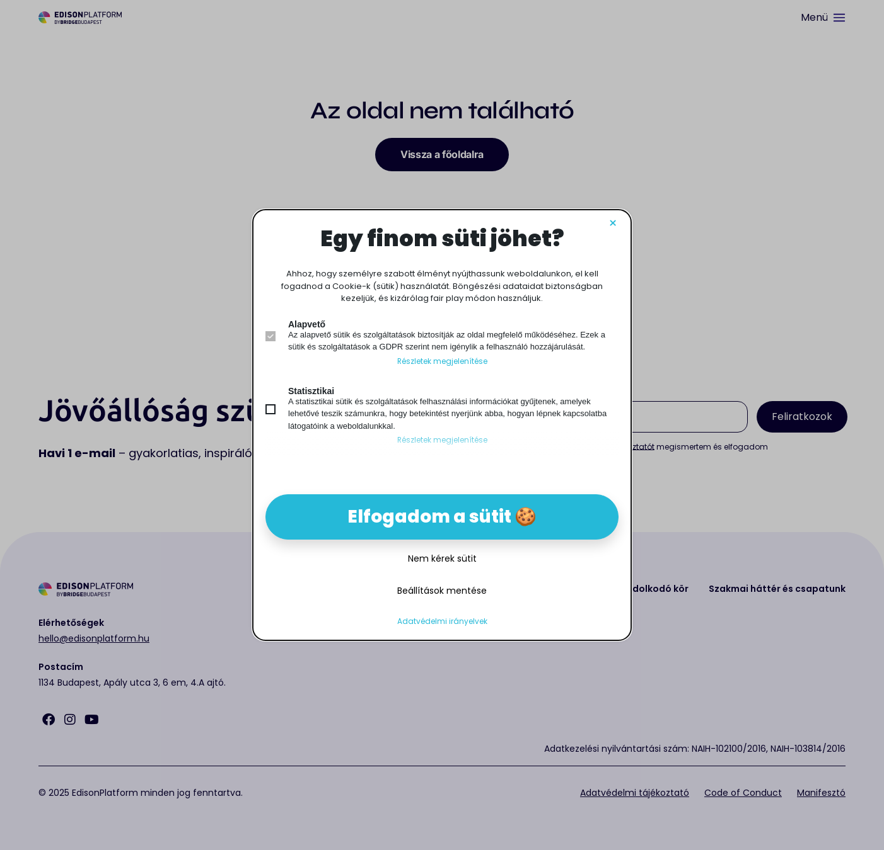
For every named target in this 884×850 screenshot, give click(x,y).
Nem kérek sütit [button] (442, 558)
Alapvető (306, 324)
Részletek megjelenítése (442, 361)
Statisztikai (311, 391)
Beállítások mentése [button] (442, 590)
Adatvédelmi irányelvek (442, 621)
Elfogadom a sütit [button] (429, 516)
